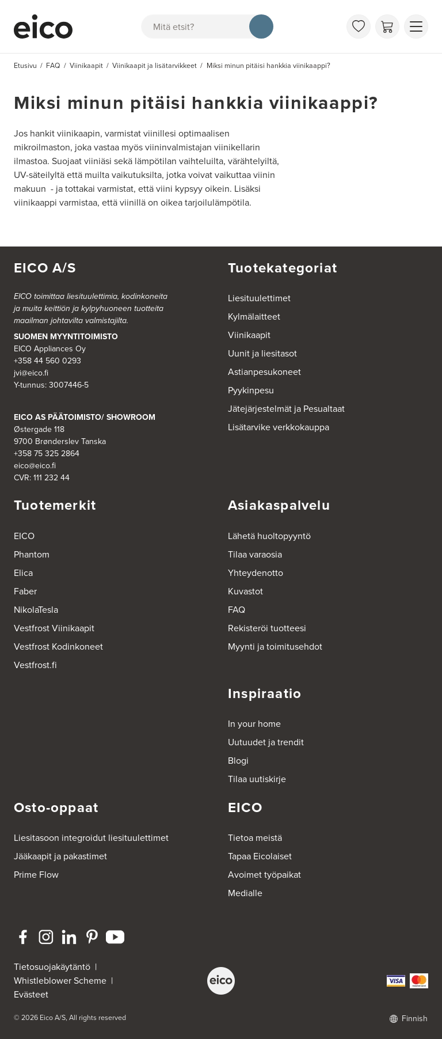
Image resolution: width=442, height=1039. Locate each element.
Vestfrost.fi (35, 665)
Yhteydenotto (255, 572)
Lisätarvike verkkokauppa (278, 427)
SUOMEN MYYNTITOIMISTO (66, 336)
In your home (254, 723)
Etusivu (25, 65)
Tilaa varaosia (255, 554)
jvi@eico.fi (31, 373)
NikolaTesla (36, 609)
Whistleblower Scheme (60, 980)
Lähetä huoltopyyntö (269, 536)
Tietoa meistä (255, 837)
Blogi (238, 760)
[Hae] (261, 26)
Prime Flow (36, 874)
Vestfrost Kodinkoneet (58, 646)
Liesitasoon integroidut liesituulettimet (91, 837)
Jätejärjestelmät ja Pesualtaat (286, 408)
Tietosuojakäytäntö (52, 966)
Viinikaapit (249, 335)
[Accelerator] (43, 26)
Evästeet (31, 994)
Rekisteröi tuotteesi (267, 628)
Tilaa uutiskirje (257, 779)
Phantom (31, 554)
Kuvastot (245, 591)
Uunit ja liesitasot (262, 353)
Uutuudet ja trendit (266, 742)
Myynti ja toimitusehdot (275, 646)
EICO (24, 536)
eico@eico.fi (35, 466)
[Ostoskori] (387, 26)
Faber (25, 591)
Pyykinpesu (251, 390)
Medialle (245, 893)
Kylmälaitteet (254, 316)
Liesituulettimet (259, 298)
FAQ (236, 609)
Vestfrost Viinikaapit (54, 628)
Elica (23, 572)
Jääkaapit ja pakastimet (60, 856)
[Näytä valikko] (416, 26)
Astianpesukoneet (264, 371)
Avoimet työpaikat (264, 874)
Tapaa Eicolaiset (260, 856)
